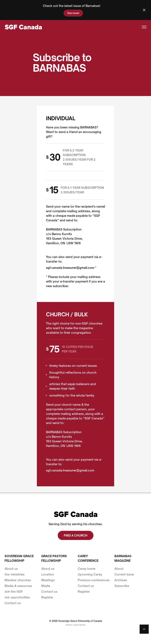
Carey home (86, 568)
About (118, 568)
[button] (142, 27)
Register (47, 597)
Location (47, 574)
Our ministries (14, 574)
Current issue (124, 574)
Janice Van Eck (79, 625)
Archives (120, 580)
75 (54, 349)
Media (45, 586)
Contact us (13, 603)
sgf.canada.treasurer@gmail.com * (71, 267)
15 (53, 190)
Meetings (48, 580)
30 (54, 157)
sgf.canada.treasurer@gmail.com (70, 470)
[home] (23, 27)
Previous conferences (94, 580)
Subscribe (121, 586)
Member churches (18, 580)
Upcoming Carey (90, 574)
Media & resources (18, 586)
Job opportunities (17, 597)
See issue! (73, 13)
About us (11, 568)
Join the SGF (14, 591)
